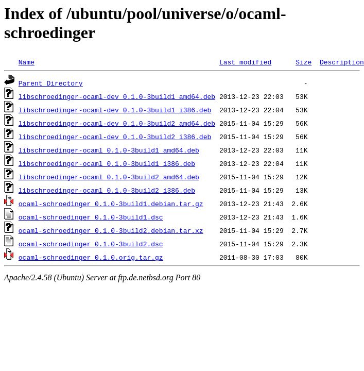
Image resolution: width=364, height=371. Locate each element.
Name (26, 61)
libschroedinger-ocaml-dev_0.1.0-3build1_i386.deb (115, 109)
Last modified (245, 61)
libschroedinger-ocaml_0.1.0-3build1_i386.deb (107, 163)
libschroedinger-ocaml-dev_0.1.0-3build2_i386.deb (115, 136)
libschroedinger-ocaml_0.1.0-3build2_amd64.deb (109, 176)
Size (303, 61)
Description (342, 61)
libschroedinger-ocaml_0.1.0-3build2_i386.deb (107, 190)
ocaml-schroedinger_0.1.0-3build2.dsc (91, 243)
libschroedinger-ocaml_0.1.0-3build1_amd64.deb (109, 150)
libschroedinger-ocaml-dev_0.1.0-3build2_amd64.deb (117, 123)
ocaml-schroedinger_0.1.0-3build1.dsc (91, 217)
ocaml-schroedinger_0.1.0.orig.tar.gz (91, 257)
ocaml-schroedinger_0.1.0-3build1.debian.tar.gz (111, 203)
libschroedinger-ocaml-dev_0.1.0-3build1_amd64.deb (117, 96)
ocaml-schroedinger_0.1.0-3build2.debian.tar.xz (111, 230)
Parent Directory (51, 83)
